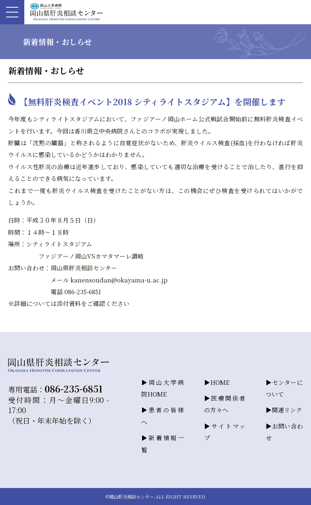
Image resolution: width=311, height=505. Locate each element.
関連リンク (287, 409)
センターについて (284, 388)
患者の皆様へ (162, 415)
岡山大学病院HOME (162, 388)
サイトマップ (224, 432)
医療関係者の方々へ (224, 404)
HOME (220, 382)
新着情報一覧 (162, 443)
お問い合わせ (284, 432)
